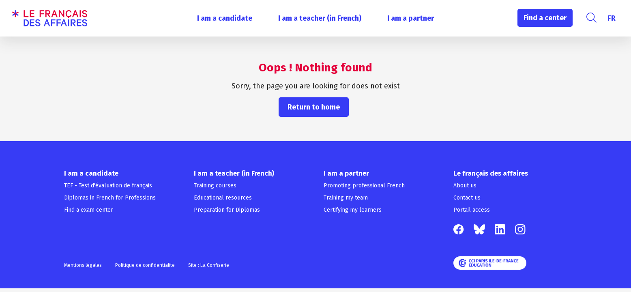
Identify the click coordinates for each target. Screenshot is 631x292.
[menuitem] (611, 18)
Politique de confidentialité (145, 265)
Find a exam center (88, 209)
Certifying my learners (353, 209)
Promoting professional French (364, 185)
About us (464, 185)
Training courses (215, 185)
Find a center (545, 17)
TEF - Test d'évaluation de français (108, 185)
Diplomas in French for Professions (110, 197)
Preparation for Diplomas (227, 209)
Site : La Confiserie (208, 265)
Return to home (314, 107)
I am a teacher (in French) (319, 18)
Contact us (467, 197)
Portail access (471, 209)
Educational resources (223, 197)
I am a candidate (224, 18)
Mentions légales (83, 265)
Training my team (346, 197)
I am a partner (410, 18)
